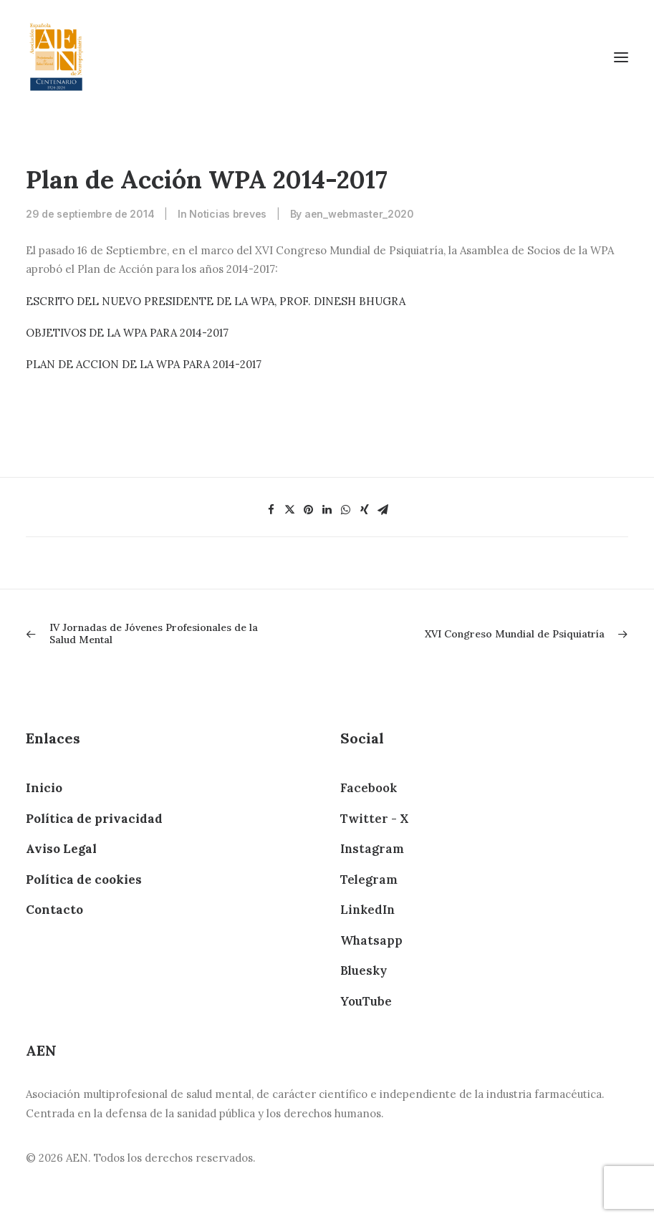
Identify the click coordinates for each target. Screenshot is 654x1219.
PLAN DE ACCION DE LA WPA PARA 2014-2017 (143, 364)
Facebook (368, 788)
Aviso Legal (61, 849)
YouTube (366, 1001)
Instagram (372, 849)
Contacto (54, 909)
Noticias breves (227, 214)
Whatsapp (371, 940)
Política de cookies (84, 879)
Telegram (369, 879)
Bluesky (363, 970)
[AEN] (56, 57)
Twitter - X (374, 819)
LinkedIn (367, 909)
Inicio (44, 788)
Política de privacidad (94, 819)
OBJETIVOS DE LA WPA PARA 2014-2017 (127, 332)
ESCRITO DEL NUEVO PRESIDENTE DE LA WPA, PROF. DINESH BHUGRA (215, 301)
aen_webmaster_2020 (359, 214)
